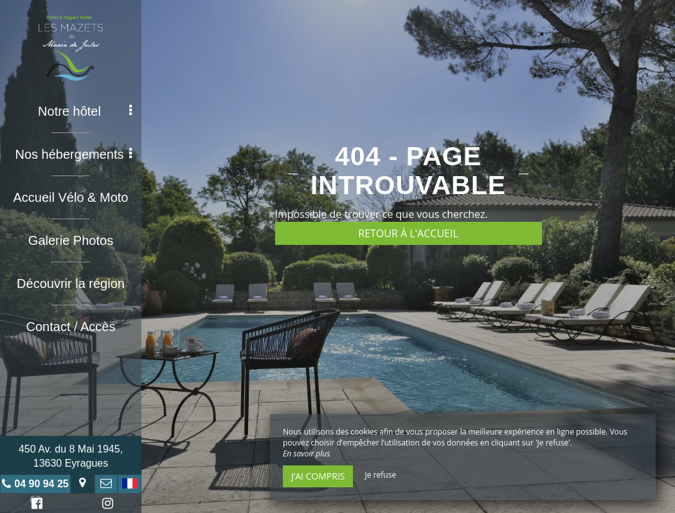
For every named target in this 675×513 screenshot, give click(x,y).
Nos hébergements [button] (73, 154)
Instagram (105, 505)
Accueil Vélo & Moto (71, 197)
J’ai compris (318, 476)
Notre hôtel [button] (85, 111)
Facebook (35, 505)
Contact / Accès (71, 327)
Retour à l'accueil (408, 233)
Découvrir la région (71, 283)
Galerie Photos (70, 240)
